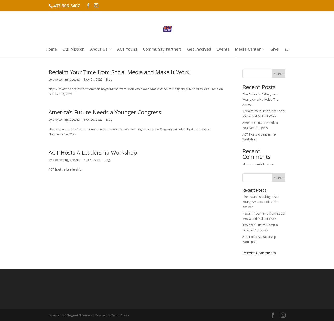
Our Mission (73, 50)
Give (274, 50)
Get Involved (199, 50)
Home (51, 50)
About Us (98, 50)
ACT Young (127, 50)
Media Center (248, 50)
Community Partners (162, 50)
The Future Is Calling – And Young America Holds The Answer (260, 99)
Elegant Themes (79, 315)
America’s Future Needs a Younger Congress (105, 112)
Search (278, 74)
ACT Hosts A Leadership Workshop (93, 152)
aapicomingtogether (67, 79)
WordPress (120, 315)
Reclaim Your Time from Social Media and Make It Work (119, 72)
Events (223, 50)
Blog (109, 79)
